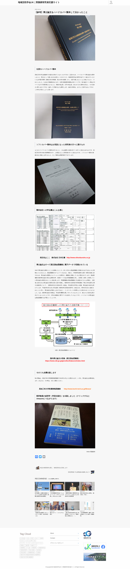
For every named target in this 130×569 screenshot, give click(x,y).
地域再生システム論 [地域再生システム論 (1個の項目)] (25, 547)
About (52, 533)
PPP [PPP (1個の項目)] (32, 538)
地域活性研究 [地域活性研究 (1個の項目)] (24, 550)
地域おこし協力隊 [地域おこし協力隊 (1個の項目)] (25, 545)
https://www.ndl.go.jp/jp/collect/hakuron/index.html (65, 361)
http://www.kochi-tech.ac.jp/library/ (77, 389)
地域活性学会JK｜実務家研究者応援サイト (39, 2)
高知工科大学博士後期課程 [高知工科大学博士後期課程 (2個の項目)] (27, 557)
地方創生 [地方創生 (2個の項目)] (39, 550)
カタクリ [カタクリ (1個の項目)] (23, 540)
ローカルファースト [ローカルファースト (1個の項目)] (37, 543)
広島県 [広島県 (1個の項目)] (38, 552)
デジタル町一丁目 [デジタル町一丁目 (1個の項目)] (31, 540)
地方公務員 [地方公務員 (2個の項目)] (31, 550)
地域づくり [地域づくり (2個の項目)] (33, 545)
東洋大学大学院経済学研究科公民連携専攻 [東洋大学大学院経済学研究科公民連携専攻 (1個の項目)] (30, 554)
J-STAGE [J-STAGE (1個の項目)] (23, 538)
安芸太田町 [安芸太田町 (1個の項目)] (23, 552)
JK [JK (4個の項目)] (28, 538)
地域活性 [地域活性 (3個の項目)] (34, 547)
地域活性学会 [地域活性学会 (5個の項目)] (42, 547)
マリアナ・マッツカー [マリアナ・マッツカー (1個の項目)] (26, 543)
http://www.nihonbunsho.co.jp (78, 257)
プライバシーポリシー (57, 543)
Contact (52, 538)
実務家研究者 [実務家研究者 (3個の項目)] (31, 552)
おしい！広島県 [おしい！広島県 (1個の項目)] (39, 538)
